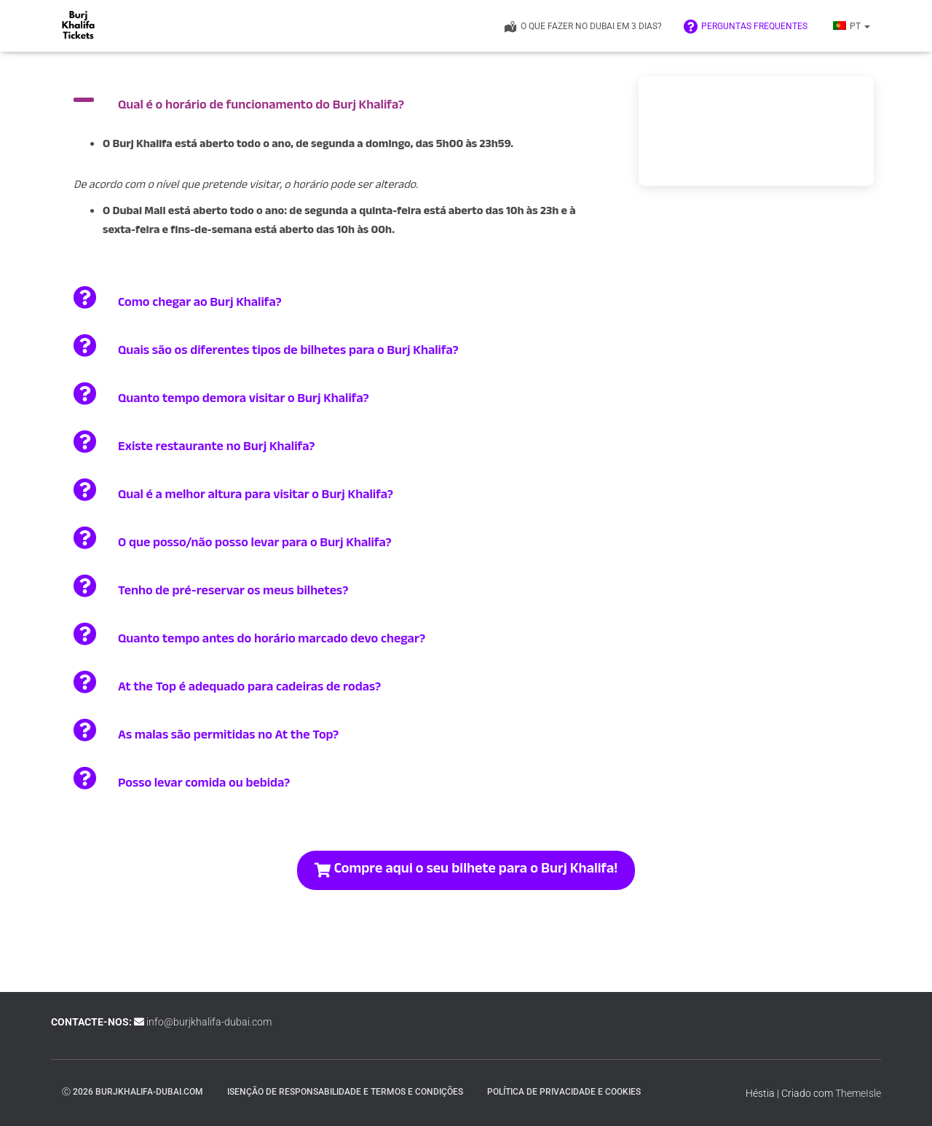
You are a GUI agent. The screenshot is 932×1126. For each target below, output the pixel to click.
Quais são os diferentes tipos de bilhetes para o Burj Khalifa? (288, 352)
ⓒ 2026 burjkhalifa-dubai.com (132, 1092)
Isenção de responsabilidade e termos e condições (345, 1092)
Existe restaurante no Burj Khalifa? (216, 448)
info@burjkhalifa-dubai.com (209, 1022)
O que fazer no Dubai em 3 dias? (582, 27)
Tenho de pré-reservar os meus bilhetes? (233, 592)
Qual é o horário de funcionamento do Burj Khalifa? (261, 106)
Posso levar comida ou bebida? (204, 784)
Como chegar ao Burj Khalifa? (200, 304)
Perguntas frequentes (745, 27)
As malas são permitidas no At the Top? (228, 736)
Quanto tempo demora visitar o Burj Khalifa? (243, 400)
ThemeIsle (858, 1093)
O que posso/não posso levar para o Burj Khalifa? (255, 544)
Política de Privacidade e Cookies (564, 1092)
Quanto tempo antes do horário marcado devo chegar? (271, 640)
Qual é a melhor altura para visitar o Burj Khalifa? (255, 496)
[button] (866, 26)
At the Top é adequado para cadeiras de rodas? (249, 688)
